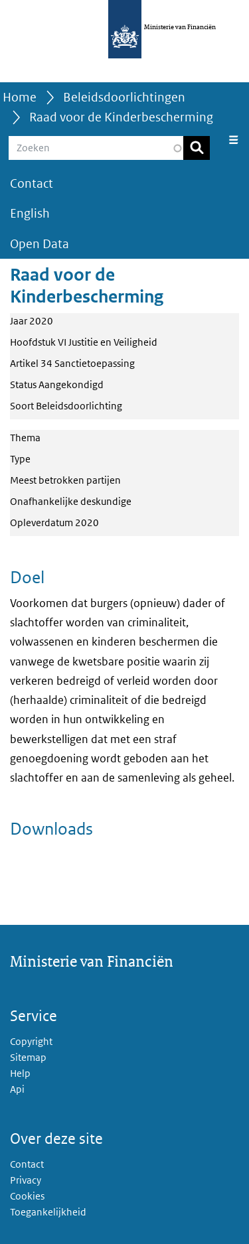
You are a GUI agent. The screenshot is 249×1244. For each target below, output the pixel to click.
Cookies (27, 1196)
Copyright (31, 1041)
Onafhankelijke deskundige (70, 501)
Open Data (39, 243)
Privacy (25, 1180)
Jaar (18, 320)
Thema (25, 437)
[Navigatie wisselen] (233, 140)
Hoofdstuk (33, 342)
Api (17, 1089)
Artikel (24, 363)
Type (20, 458)
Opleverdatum (41, 522)
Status (23, 384)
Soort (22, 405)
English (30, 213)
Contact (31, 183)
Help (20, 1073)
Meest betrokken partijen (65, 480)
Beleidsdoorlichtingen (124, 97)
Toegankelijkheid (48, 1212)
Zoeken (196, 148)
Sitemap (28, 1057)
